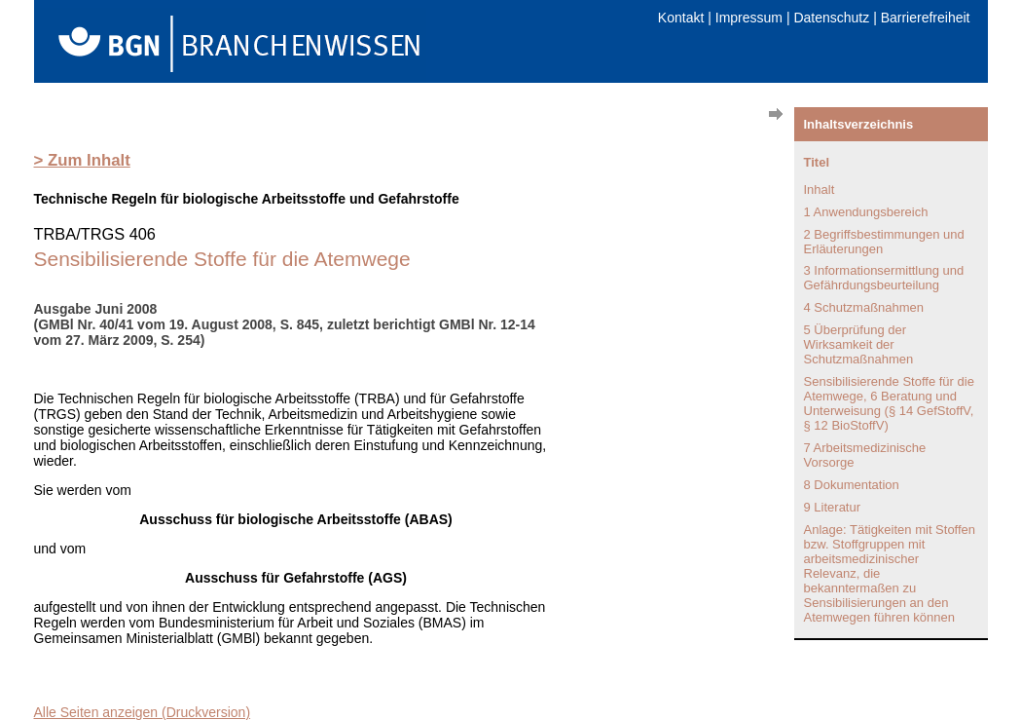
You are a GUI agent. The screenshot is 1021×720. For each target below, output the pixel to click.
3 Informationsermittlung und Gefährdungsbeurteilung (884, 277)
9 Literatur (832, 507)
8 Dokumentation (851, 484)
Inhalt (819, 189)
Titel (817, 162)
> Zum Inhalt (82, 160)
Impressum (749, 17)
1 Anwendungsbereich (866, 212)
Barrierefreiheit (925, 17)
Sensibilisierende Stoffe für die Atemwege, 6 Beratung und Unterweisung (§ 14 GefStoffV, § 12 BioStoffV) (889, 403)
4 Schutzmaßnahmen (864, 307)
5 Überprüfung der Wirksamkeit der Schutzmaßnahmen (859, 344)
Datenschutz (831, 17)
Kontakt (681, 17)
